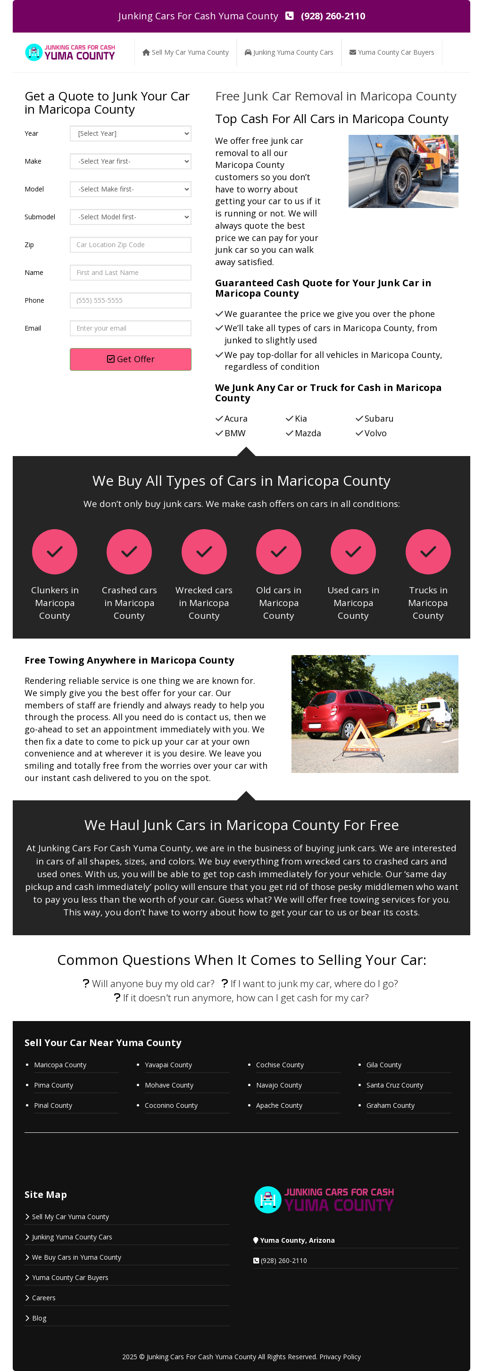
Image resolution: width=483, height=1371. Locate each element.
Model (34, 188)
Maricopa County (60, 1064)
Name (34, 272)
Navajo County (280, 1084)
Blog (39, 1317)
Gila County (383, 1064)
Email (33, 328)
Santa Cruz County (394, 1084)
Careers (44, 1297)
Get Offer (131, 359)
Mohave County (169, 1084)
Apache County (279, 1105)
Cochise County (280, 1064)
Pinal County (53, 1105)
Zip (29, 244)
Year (31, 133)
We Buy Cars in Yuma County (76, 1257)
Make (33, 161)
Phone (34, 300)
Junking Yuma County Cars (72, 1236)
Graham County (390, 1105)
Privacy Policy (340, 1356)
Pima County (53, 1084)
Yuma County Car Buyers (70, 1277)
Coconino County (171, 1105)
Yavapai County (168, 1064)
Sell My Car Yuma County (70, 1216)
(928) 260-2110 (284, 1260)
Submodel (40, 216)
